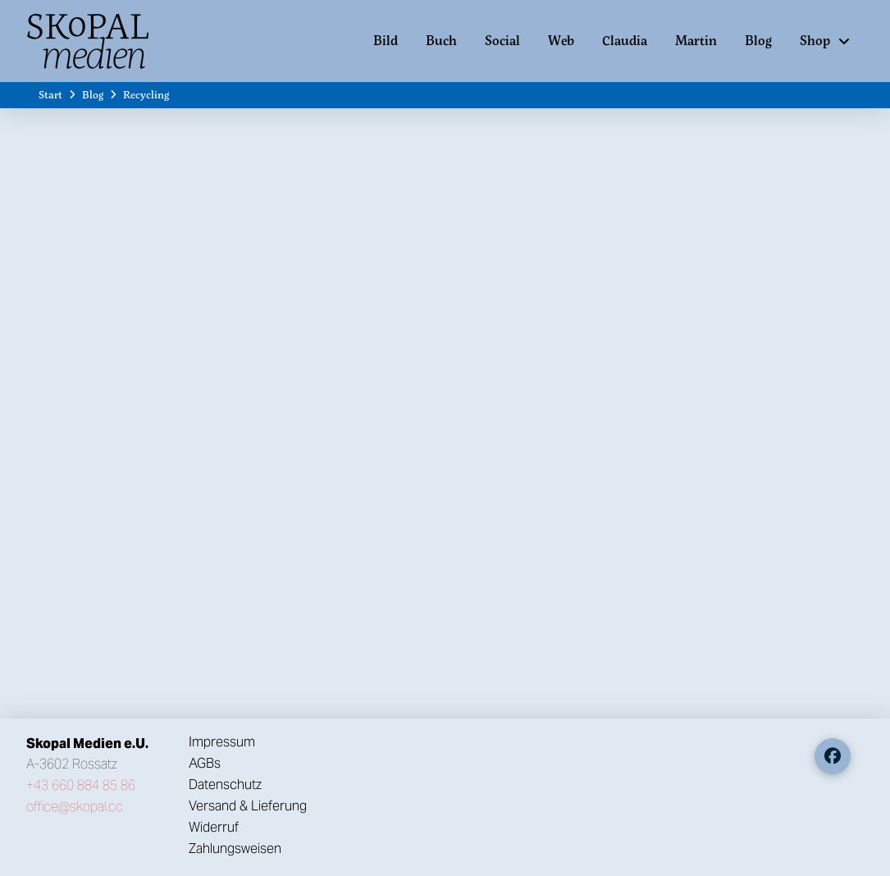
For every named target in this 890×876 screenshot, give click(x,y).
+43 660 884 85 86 (80, 785)
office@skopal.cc (74, 806)
